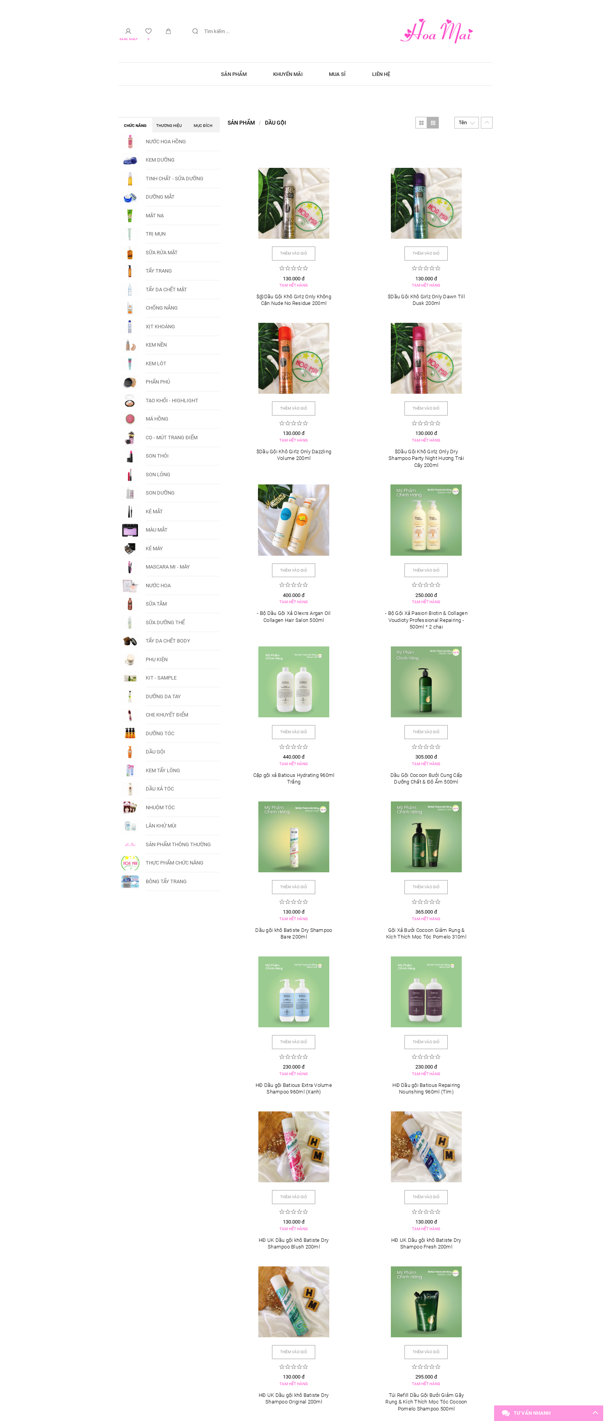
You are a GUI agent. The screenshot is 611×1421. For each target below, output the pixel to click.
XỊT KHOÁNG (160, 326)
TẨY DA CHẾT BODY (168, 641)
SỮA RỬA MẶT (162, 252)
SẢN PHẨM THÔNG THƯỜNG (178, 844)
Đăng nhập (130, 39)
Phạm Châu (268, 1312)
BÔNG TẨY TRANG (166, 881)
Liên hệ (388, 74)
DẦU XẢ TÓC (160, 789)
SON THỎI (157, 456)
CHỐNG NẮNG (162, 308)
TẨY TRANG (159, 271)
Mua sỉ (340, 74)
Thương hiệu (169, 125)
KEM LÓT (156, 363)
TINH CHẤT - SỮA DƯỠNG (174, 178)
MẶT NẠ (155, 215)
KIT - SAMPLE (161, 678)
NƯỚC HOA (158, 585)
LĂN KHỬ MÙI (161, 826)
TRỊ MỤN (156, 234)
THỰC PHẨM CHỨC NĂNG (174, 863)
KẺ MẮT (154, 511)
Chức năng (135, 125)
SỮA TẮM (156, 604)
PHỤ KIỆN (157, 659)
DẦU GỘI (155, 752)
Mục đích (203, 125)
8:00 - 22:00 (142, 1312)
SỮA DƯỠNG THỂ (165, 622)
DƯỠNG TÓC (160, 733)
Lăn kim (430, 1236)
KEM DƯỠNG (160, 160)
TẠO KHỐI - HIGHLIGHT (172, 400)
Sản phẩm (227, 74)
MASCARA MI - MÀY (168, 567)
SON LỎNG (158, 474)
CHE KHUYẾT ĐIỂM (167, 715)
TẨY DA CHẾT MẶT (166, 289)
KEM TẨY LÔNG (163, 770)
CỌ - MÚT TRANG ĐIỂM (172, 437)
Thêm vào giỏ (271, 241)
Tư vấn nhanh (532, 1413)
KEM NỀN (156, 345)
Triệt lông (181, 1236)
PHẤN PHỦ (158, 382)
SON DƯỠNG (160, 493)
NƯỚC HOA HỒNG (166, 141)
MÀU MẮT (157, 530)
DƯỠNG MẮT (160, 197)
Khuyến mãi (285, 74)
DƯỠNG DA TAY (163, 696)
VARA (356, 1390)
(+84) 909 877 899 (401, 1312)
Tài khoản (271, 1290)
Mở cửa (141, 1290)
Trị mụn (305, 1236)
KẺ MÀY (154, 548)
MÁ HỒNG (157, 419)
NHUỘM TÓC (160, 807)
